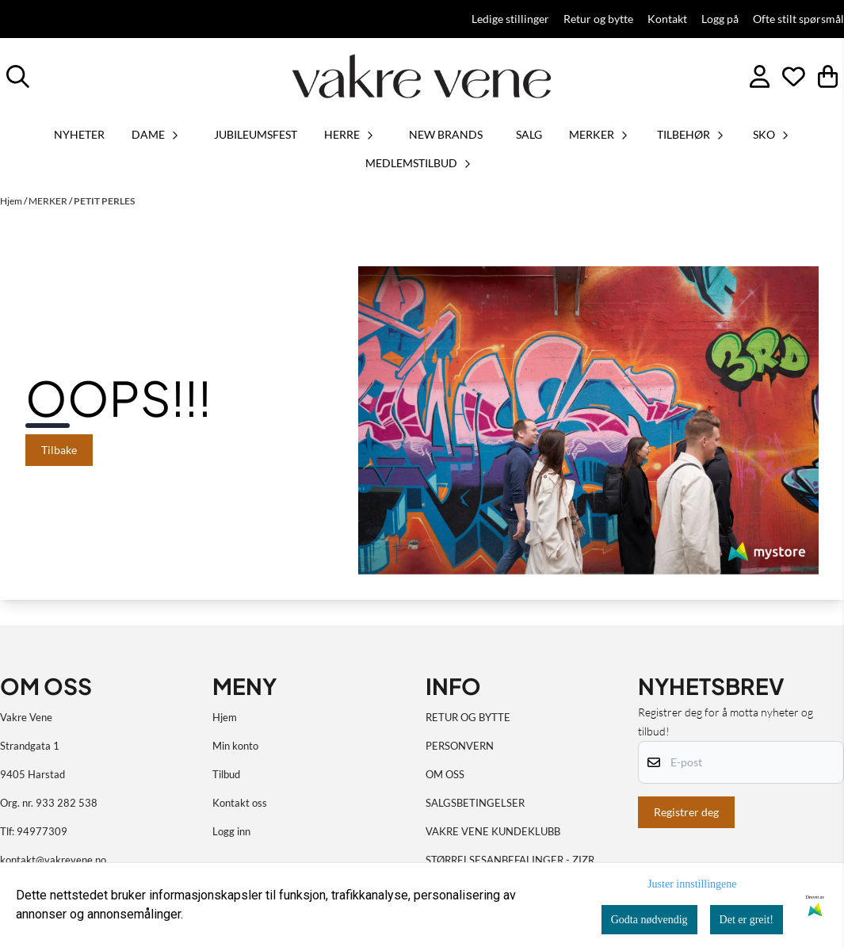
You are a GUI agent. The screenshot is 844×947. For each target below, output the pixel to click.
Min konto (235, 745)
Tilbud (226, 774)
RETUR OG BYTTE (468, 717)
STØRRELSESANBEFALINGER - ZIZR (510, 859)
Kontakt (667, 19)
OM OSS (445, 774)
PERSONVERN (460, 745)
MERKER (49, 201)
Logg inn (231, 831)
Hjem (12, 201)
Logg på (720, 19)
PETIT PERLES (104, 201)
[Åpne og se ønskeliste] (794, 76)
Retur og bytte (598, 19)
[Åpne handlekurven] (828, 76)
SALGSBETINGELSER (475, 802)
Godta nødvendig (649, 920)
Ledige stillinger (510, 19)
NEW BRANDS (446, 134)
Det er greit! (746, 920)
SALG (529, 134)
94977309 (42, 831)
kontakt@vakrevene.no (53, 859)
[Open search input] (17, 76)
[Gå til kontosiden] (759, 76)
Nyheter (79, 134)
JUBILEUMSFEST (255, 134)
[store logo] (422, 76)
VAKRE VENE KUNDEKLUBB (493, 831)
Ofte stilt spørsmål (798, 19)
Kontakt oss (239, 802)
